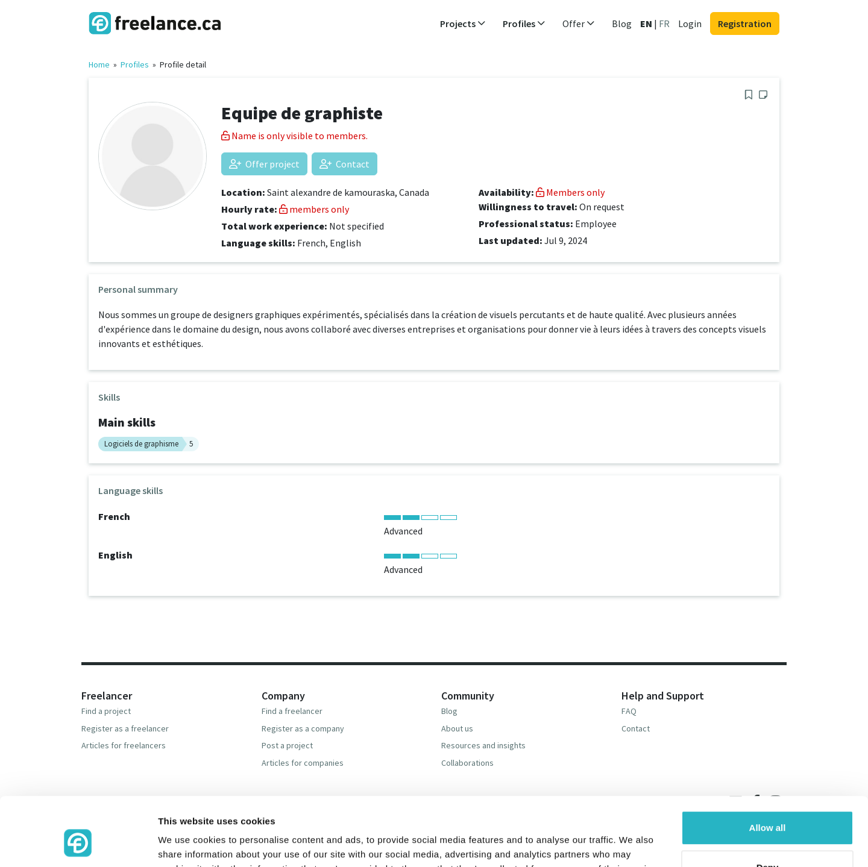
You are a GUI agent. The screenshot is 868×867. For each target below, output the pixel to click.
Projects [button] (463, 23)
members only (314, 209)
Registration (745, 23)
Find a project (106, 711)
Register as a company (303, 728)
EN (646, 23)
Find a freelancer (292, 711)
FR (664, 23)
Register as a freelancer (125, 728)
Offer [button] (578, 23)
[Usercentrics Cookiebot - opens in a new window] (78, 843)
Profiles (135, 64)
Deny (767, 808)
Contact (344, 164)
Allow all (767, 769)
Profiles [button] (524, 23)
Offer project (264, 164)
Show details (186, 843)
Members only (570, 192)
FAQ (629, 711)
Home (99, 64)
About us (457, 728)
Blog (622, 23)
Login (690, 23)
